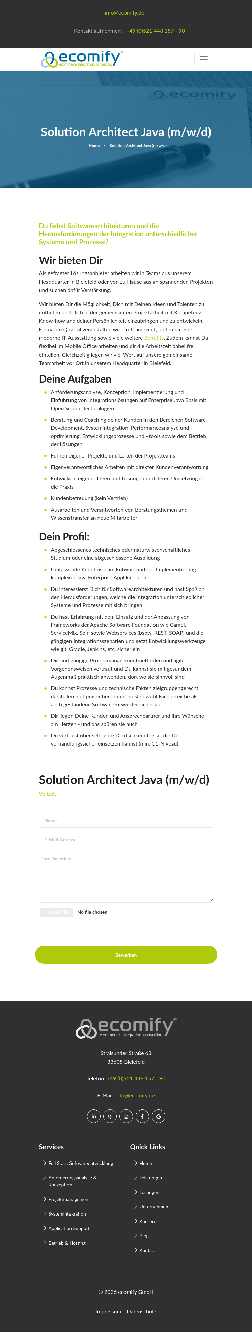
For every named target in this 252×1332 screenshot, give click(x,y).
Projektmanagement (69, 1199)
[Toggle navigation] (203, 59)
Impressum (108, 1311)
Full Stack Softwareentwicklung (81, 1163)
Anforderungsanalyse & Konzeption (73, 1181)
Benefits (154, 337)
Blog (144, 1235)
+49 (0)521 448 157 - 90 (136, 1078)
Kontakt (148, 1250)
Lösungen (150, 1192)
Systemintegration (67, 1214)
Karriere (148, 1221)
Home (94, 145)
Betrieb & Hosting (67, 1243)
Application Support (69, 1228)
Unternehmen (154, 1206)
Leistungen (151, 1177)
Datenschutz (142, 1311)
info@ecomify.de (135, 1095)
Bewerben (126, 955)
